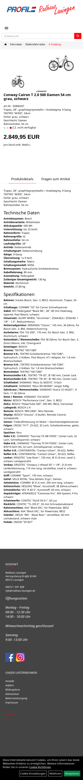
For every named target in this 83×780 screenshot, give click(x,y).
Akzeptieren (72, 773)
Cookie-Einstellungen (33, 773)
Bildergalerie (12, 689)
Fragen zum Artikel (55, 179)
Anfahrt (9, 685)
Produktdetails (22, 179)
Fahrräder (16, 44)
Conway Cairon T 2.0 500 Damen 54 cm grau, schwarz (37, 96)
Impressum (11, 702)
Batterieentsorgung (16, 698)
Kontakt (9, 681)
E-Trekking (55, 44)
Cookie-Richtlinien (40, 767)
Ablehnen (55, 773)
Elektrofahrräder (35, 44)
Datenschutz (12, 694)
